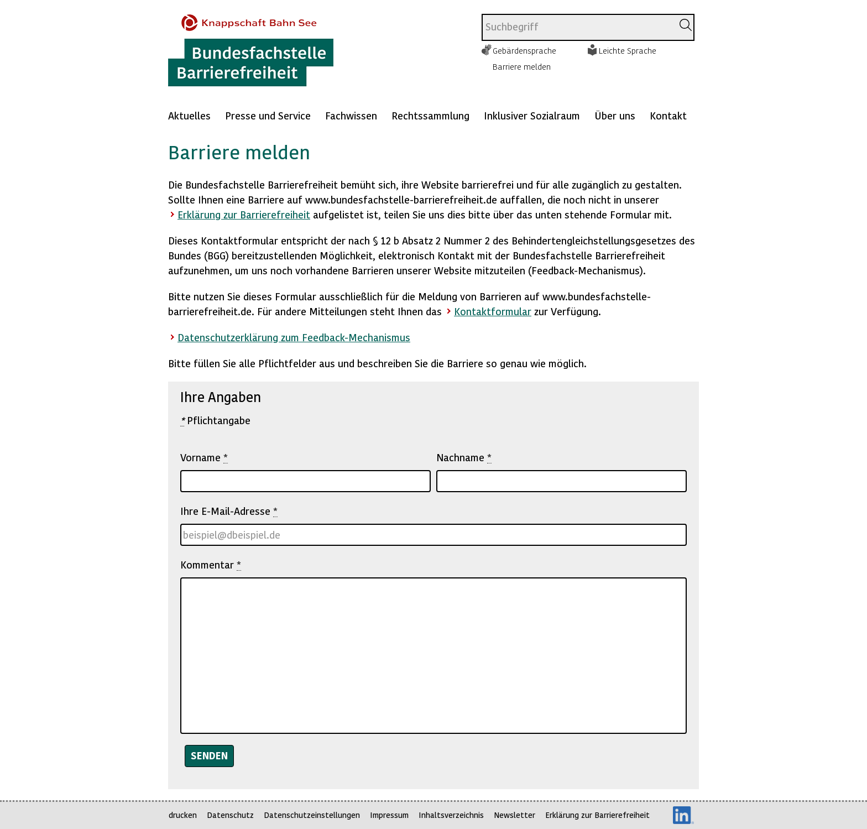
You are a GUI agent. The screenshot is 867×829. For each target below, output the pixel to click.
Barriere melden (522, 66)
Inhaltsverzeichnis (451, 815)
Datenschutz (230, 815)
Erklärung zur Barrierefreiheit (243, 214)
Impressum (389, 815)
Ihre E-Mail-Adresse (229, 511)
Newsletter (514, 815)
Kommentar (210, 565)
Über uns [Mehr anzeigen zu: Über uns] (614, 115)
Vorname (204, 457)
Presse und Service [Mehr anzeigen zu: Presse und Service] (268, 115)
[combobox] (577, 27)
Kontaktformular (492, 311)
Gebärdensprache (524, 50)
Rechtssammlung (430, 115)
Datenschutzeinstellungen (312, 815)
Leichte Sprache (627, 50)
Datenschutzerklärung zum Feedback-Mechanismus (293, 337)
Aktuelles (189, 115)
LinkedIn (683, 815)
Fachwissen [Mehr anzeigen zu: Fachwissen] (351, 115)
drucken (183, 815)
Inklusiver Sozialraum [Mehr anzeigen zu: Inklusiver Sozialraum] (532, 115)
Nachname (464, 457)
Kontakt (668, 115)
